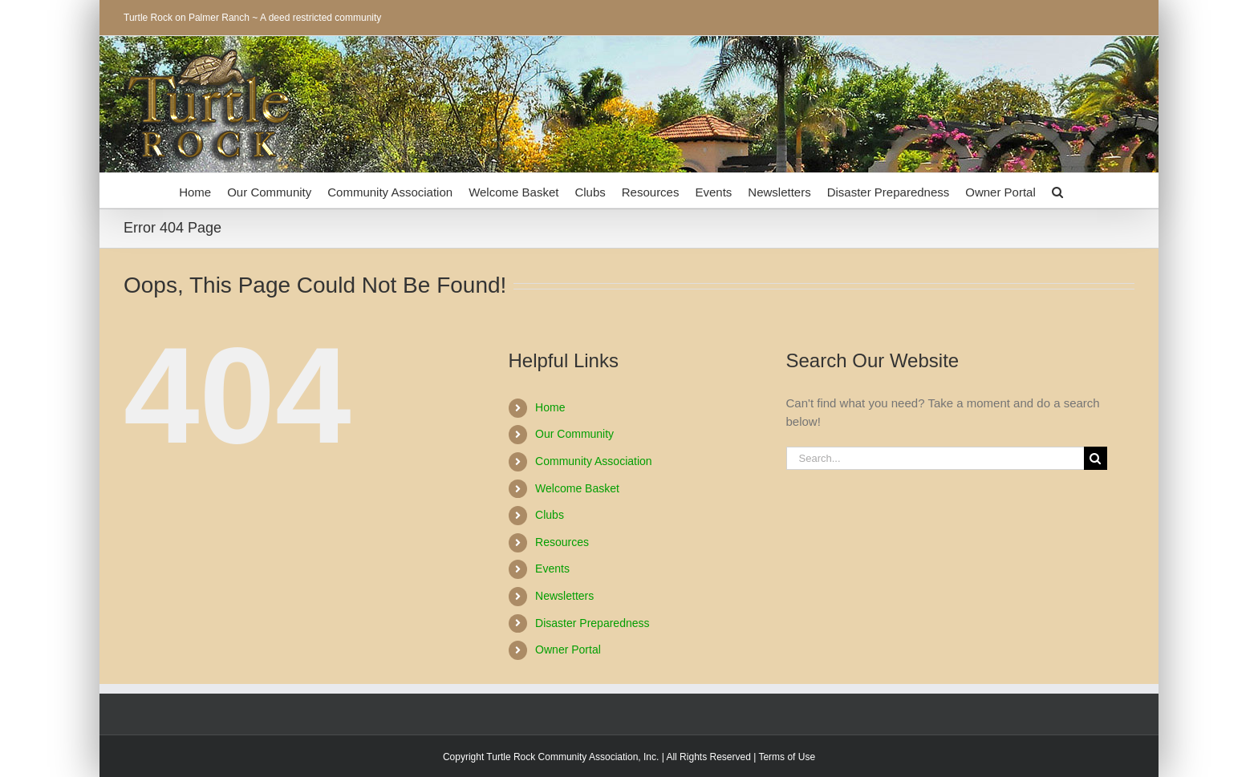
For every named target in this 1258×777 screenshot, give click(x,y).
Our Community (574, 433)
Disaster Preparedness (592, 623)
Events (552, 568)
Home (550, 407)
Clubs (549, 514)
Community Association (593, 461)
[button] (1057, 190)
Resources (562, 542)
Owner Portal (568, 649)
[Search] (1095, 458)
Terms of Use (786, 757)
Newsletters (564, 595)
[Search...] (935, 458)
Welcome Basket (577, 488)
